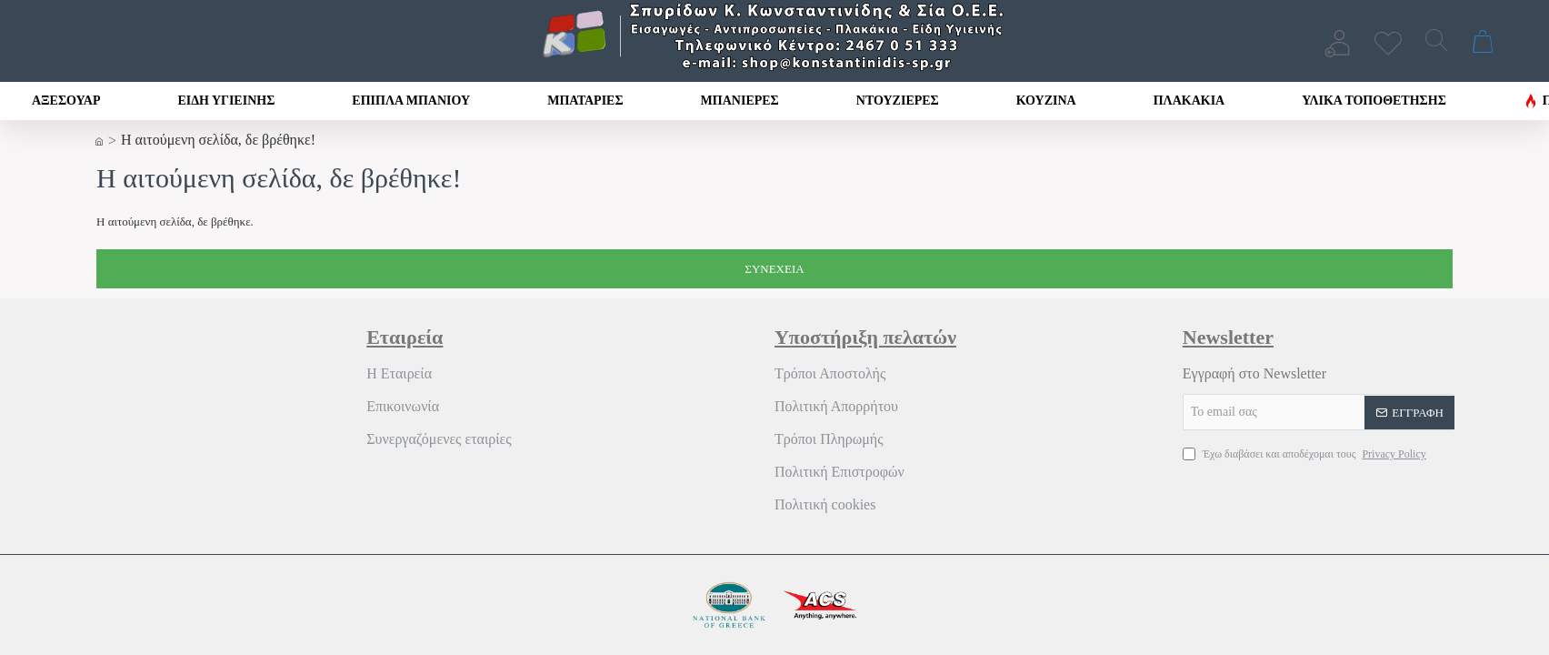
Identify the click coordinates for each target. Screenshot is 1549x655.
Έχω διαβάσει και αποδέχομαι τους (1306, 454)
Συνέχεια (774, 269)
